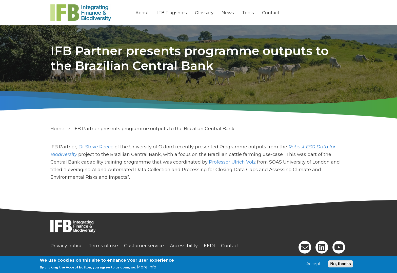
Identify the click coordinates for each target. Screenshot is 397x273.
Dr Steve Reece (95, 147)
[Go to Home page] (88, 12)
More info (146, 267)
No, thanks (340, 264)
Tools (248, 12)
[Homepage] (198, 227)
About (142, 12)
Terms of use (103, 245)
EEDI (209, 245)
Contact (271, 12)
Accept (313, 264)
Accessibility (184, 245)
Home (57, 128)
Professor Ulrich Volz (232, 162)
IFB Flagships (172, 12)
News (228, 12)
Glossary (204, 12)
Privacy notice (66, 245)
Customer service (144, 245)
